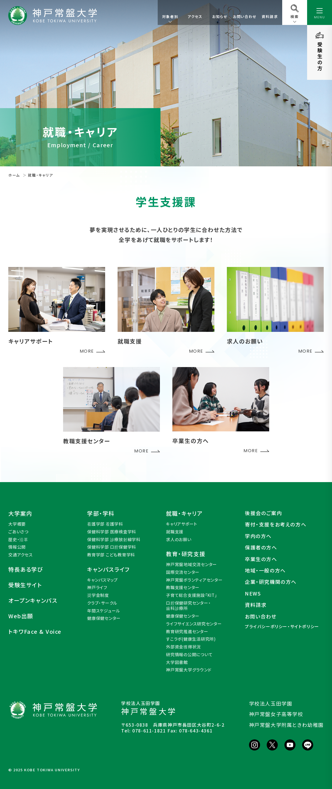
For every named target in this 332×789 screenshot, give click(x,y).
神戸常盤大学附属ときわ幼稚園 (286, 724)
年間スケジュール (103, 611)
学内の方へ (258, 536)
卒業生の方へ (261, 559)
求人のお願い (178, 539)
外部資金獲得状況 (183, 647)
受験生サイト (25, 585)
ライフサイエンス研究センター (194, 624)
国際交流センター (182, 572)
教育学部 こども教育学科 (111, 555)
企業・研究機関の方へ (271, 582)
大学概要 (17, 524)
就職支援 (174, 532)
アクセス (195, 16)
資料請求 (270, 16)
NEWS (253, 593)
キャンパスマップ (102, 580)
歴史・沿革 (18, 539)
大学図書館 (177, 662)
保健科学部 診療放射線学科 (114, 539)
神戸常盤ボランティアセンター (194, 580)
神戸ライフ (97, 587)
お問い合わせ (245, 16)
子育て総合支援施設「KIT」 (191, 595)
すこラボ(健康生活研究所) (191, 639)
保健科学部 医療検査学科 (111, 532)
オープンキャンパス (32, 600)
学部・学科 (101, 513)
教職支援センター (182, 587)
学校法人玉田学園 (270, 703)
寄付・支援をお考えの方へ (275, 524)
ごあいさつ (18, 532)
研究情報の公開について (189, 654)
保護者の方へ (261, 547)
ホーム (14, 175)
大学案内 (20, 513)
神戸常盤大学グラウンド (188, 670)
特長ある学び (25, 569)
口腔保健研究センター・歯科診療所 (188, 605)
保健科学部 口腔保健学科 (111, 547)
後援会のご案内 (263, 513)
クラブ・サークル (102, 603)
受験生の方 (319, 57)
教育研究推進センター (187, 631)
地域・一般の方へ (265, 570)
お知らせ (219, 16)
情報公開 (17, 547)
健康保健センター (104, 618)
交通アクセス (20, 555)
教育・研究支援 (185, 554)
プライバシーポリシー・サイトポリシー (282, 626)
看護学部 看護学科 (105, 524)
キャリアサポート (181, 524)
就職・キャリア (184, 513)
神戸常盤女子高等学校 (276, 713)
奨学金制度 (98, 595)
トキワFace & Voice (34, 631)
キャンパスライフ (108, 569)
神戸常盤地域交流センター (191, 564)
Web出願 (20, 616)
